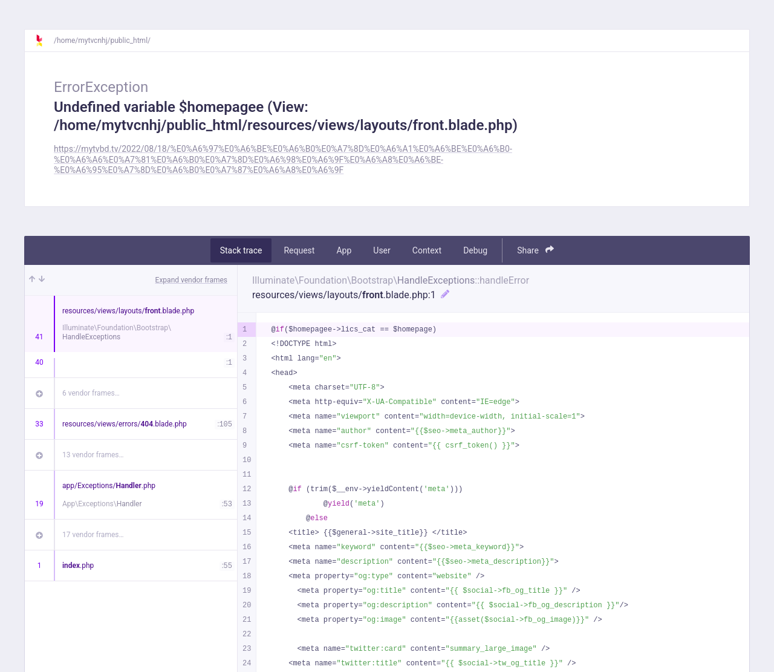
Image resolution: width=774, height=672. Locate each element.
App (343, 250)
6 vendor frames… (91, 393)
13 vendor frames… (92, 455)
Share (535, 250)
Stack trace (241, 250)
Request (299, 250)
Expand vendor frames (191, 280)
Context (426, 250)
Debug (475, 250)
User (381, 250)
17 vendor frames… (92, 534)
